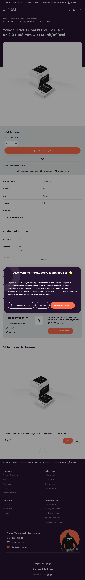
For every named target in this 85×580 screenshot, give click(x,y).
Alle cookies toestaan (62, 305)
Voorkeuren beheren (21, 305)
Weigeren (42, 305)
